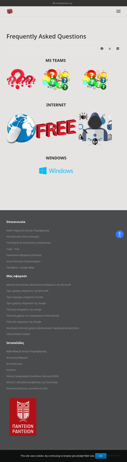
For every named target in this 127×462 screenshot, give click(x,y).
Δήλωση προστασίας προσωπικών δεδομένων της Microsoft (38, 284)
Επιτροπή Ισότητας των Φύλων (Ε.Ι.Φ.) (26, 388)
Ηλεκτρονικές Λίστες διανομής (22, 236)
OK (100, 456)
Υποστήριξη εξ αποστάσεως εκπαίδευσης (28, 242)
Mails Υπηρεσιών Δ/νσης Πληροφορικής (27, 230)
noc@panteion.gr (64, 3)
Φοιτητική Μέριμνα (17, 357)
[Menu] (118, 11)
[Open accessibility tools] (120, 234)
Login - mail (12, 249)
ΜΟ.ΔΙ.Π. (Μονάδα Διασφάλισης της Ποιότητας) (32, 382)
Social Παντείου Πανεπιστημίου (23, 261)
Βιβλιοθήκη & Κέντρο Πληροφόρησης (26, 351)
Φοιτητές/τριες (14, 363)
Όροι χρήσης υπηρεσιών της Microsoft (27, 290)
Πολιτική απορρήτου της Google (24, 309)
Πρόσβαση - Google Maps (20, 267)
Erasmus (11, 369)
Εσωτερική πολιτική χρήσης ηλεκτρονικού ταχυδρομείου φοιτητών (42, 328)
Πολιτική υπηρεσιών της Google (23, 321)
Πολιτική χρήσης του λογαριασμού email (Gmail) (32, 315)
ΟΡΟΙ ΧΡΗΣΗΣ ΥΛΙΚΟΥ (18, 334)
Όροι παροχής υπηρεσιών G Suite (24, 297)
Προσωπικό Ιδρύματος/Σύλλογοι (24, 255)
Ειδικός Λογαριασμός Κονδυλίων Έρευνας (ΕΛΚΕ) (32, 376)
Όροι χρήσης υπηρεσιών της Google (26, 303)
